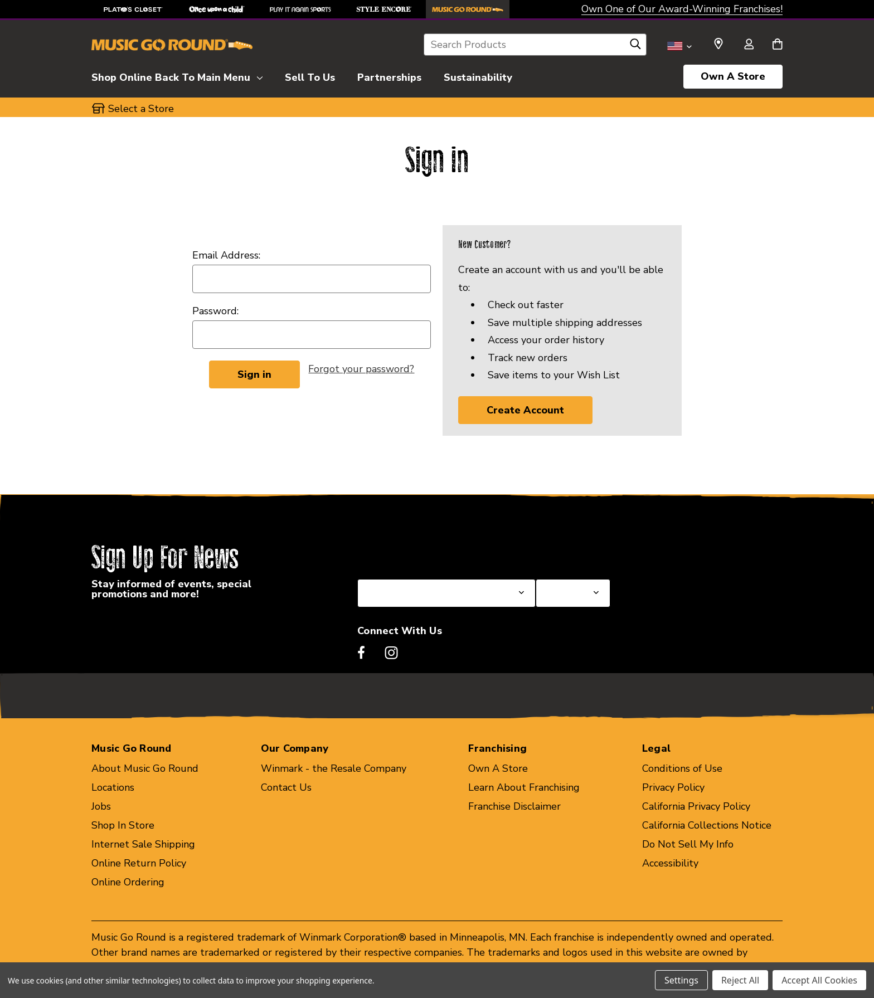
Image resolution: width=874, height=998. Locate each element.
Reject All (740, 980)
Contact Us (286, 787)
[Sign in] (748, 45)
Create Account (525, 410)
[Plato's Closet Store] (133, 9)
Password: (215, 311)
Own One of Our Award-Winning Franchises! (682, 9)
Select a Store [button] (141, 108)
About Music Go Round (144, 768)
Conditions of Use (682, 768)
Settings (681, 980)
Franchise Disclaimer (514, 806)
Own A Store (733, 76)
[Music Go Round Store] (467, 9)
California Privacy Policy (696, 806)
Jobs (101, 806)
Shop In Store (122, 825)
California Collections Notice (706, 825)
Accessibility (670, 863)
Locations (112, 787)
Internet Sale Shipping (143, 844)
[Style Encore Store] (384, 9)
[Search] (635, 46)
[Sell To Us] (310, 76)
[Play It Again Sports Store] (300, 9)
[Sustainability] (478, 76)
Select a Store (568, 552)
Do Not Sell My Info (688, 844)
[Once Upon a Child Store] (217, 9)
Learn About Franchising (524, 787)
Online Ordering (127, 882)
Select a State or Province (417, 552)
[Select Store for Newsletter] (573, 593)
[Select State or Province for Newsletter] (446, 593)
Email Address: (226, 255)
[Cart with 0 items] (777, 45)
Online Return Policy (138, 863)
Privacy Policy (673, 787)
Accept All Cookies (819, 980)
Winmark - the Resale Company (333, 768)
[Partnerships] (389, 76)
